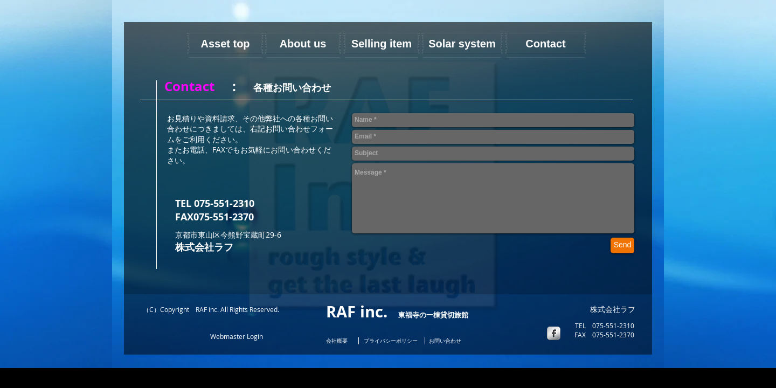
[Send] (622, 245)
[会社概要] (339, 341)
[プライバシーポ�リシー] (391, 341)
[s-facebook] (553, 333)
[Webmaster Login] (236, 336)
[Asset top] (225, 43)
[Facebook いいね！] (166, 335)
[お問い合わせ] (445, 341)
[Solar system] (462, 43)
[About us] (303, 43)
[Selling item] (381, 43)
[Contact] (545, 43)
